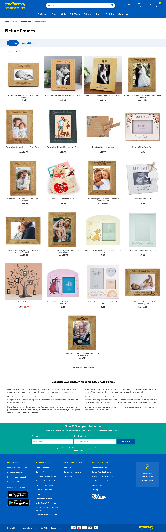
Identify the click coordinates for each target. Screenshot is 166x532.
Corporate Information (73, 472)
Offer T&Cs (43, 528)
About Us (67, 467)
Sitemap (95, 490)
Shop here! (35, 412)
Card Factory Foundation (102, 481)
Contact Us (40, 472)
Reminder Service (14, 481)
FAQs (38, 494)
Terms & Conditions (29, 528)
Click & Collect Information (46, 481)
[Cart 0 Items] (158, 5)
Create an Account (14, 472)
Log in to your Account (16, 477)
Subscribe (126, 441)
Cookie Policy (56, 528)
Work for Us (68, 476)
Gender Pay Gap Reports (101, 472)
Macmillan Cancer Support (102, 476)
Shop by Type (26, 21)
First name (36, 436)
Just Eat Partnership (44, 490)
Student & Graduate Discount (47, 514)
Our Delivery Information (46, 476)
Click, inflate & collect (44, 485)
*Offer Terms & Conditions (46, 503)
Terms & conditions (81, 450)
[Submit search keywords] (112, 5)
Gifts (15, 21)
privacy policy (56, 448)
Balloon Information (44, 498)
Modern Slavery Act (99, 467)
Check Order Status (43, 467)
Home (7, 21)
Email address (80, 436)
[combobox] (78, 5)
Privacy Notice (12, 528)
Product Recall (97, 485)
